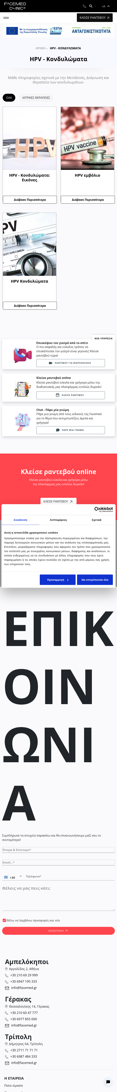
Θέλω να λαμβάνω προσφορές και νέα (33, 920)
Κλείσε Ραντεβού (57, 501)
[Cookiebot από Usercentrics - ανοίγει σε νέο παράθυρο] (97, 509)
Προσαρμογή (57, 579)
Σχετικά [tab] (96, 519)
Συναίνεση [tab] (20, 519)
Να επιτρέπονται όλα (95, 579)
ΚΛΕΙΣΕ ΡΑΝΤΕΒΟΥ (94, 18)
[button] (106, 6)
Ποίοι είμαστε (13, 1086)
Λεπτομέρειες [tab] (58, 519)
